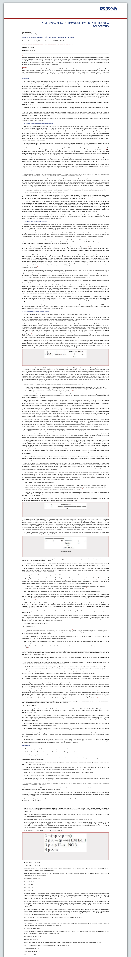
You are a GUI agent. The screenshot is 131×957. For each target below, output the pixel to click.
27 (103, 668)
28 (97, 697)
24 (35, 599)
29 (37, 712)
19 (72, 390)
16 (31, 296)
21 (82, 488)
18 (31, 333)
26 (27, 647)
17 (26, 301)
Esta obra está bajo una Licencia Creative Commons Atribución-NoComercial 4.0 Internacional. (47, 44)
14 (37, 266)
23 (86, 587)
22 (96, 579)
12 (88, 246)
